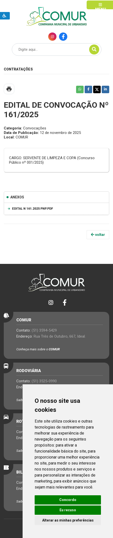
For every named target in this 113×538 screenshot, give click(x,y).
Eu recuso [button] (68, 510)
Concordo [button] (67, 500)
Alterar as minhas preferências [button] (68, 520)
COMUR (54, 349)
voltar (98, 234)
